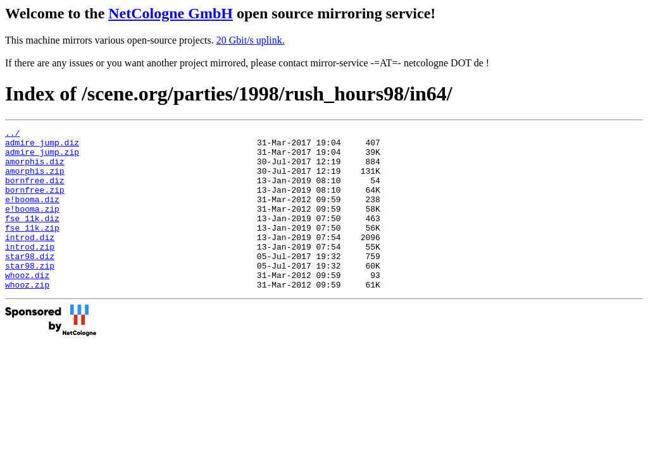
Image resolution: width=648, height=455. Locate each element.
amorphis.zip (35, 180)
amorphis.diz (35, 168)
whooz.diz (27, 305)
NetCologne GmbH (170, 13)
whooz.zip (27, 316)
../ (12, 134)
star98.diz (29, 282)
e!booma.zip (32, 225)
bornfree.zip (35, 203)
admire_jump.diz (42, 146)
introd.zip (29, 271)
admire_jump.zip (42, 157)
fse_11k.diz (32, 237)
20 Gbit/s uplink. (250, 40)
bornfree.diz (35, 191)
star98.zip (29, 294)
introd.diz (29, 259)
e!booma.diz (32, 214)
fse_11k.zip (32, 248)
